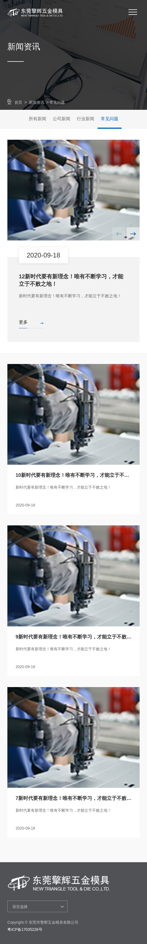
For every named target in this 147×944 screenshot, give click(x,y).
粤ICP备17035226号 (24, 929)
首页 (18, 102)
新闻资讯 (36, 102)
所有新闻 (37, 118)
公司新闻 (61, 118)
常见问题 (57, 102)
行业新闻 (85, 118)
